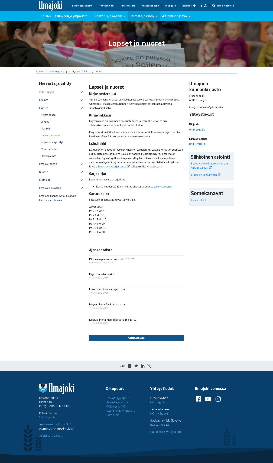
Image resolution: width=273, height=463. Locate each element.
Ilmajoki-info (128, 5)
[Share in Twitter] (136, 366)
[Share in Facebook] (129, 366)
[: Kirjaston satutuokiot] (136, 275)
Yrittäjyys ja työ (116, 406)
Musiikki (45, 128)
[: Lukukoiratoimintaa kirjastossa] (136, 290)
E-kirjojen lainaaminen (204, 174)
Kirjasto (76, 71)
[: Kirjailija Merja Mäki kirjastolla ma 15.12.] (136, 320)
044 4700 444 (159, 424)
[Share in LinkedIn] (143, 366)
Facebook (196, 200)
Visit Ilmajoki (46, 92)
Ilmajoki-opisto (48, 164)
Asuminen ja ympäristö (73, 16)
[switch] (82, 92)
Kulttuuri (44, 180)
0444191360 (197, 129)
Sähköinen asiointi (82, 5)
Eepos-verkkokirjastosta (112, 166)
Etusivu (46, 16)
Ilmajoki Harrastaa (50, 188)
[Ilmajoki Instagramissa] (218, 399)
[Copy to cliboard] (149, 366)
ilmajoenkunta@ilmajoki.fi (55, 424)
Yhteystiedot (107, 5)
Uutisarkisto (136, 337)
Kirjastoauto (48, 114)
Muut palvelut (49, 149)
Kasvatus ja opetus (110, 16)
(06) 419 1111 (47, 417)
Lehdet (45, 121)
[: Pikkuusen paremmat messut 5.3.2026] (136, 259)
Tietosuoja (112, 415)
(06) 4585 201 (159, 413)
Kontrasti (186, 5)
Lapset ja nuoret (50, 135)
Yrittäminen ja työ (176, 16)
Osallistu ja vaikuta (51, 435)
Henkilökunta (48, 156)
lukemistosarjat (163, 186)
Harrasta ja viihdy (144, 16)
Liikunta (43, 100)
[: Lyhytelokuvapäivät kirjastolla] (136, 305)
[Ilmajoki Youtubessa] (208, 399)
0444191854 (197, 144)
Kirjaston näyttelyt (52, 142)
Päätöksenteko (150, 5)
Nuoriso (43, 172)
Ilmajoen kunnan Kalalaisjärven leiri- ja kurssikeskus (57, 198)
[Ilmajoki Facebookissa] (198, 399)
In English (170, 5)
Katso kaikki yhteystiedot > (167, 431)
